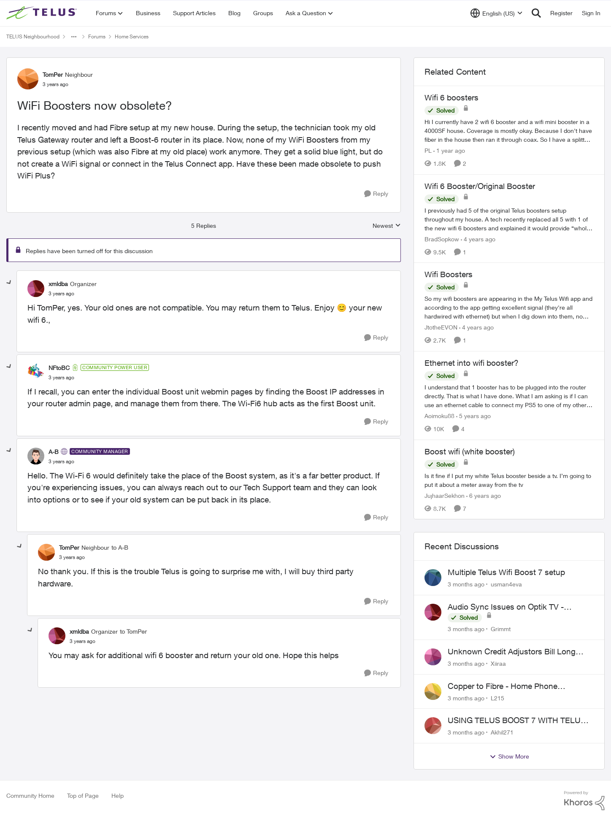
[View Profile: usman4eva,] (432, 577)
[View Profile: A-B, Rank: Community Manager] (35, 456)
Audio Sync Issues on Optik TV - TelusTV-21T (506, 607)
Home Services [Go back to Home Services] (132, 36)
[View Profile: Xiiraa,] (432, 656)
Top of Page (83, 795)
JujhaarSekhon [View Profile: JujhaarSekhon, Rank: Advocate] (444, 495)
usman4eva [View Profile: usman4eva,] (506, 584)
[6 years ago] (483, 495)
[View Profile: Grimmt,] (432, 612)
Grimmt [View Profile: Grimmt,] (501, 628)
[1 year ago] (449, 150)
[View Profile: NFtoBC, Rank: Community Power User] (35, 372)
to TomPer (133, 631)
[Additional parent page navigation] (74, 37)
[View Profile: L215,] (432, 691)
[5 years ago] (473, 415)
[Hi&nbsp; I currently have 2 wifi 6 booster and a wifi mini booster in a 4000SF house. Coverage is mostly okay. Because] (509, 130)
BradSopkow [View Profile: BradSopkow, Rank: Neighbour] (441, 238)
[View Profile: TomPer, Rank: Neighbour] (27, 78)
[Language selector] (496, 13)
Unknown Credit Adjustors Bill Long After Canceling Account (512, 652)
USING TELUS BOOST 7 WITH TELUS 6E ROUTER (517, 721)
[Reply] (376, 194)
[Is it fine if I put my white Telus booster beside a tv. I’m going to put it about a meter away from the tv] (509, 480)
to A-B (119, 547)
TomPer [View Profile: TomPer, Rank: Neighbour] (53, 74)
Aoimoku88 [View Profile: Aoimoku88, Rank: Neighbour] (439, 415)
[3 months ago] (466, 584)
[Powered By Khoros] (584, 800)
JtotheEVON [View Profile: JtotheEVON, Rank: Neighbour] (440, 327)
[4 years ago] (478, 238)
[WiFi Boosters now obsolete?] (61, 293)
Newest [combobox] (387, 226)
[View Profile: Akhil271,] (432, 725)
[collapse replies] (9, 283)
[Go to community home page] (42, 13)
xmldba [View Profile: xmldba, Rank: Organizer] (58, 283)
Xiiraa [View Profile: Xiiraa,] (498, 663)
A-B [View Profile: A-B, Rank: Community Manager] (54, 451)
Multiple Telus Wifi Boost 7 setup (506, 572)
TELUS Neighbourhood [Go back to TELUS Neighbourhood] (32, 36)
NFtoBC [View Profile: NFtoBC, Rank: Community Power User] (59, 367)
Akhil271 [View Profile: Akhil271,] (502, 732)
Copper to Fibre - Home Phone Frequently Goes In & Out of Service (512, 686)
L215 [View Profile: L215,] (497, 697)
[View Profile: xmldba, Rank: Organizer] (35, 288)
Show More (509, 756)
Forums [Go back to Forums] (96, 36)
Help (117, 795)
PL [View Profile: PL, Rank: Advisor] (428, 150)
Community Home (30, 795)
